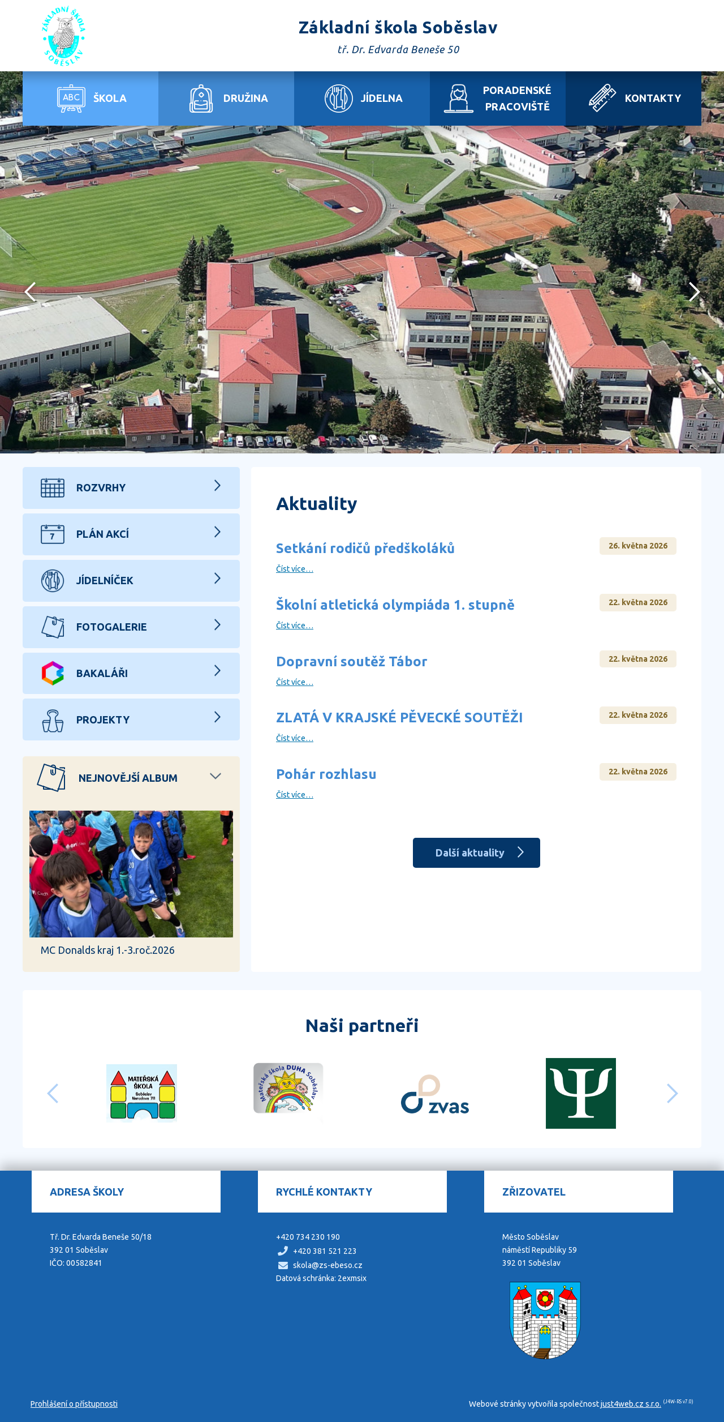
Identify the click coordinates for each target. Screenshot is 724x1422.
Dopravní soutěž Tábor (352, 661)
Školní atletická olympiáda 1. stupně (395, 605)
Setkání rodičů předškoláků (365, 548)
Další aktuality (470, 852)
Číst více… (294, 568)
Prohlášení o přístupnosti (74, 1403)
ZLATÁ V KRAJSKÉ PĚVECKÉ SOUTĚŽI (399, 717)
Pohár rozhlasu (326, 774)
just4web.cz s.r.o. (631, 1403)
